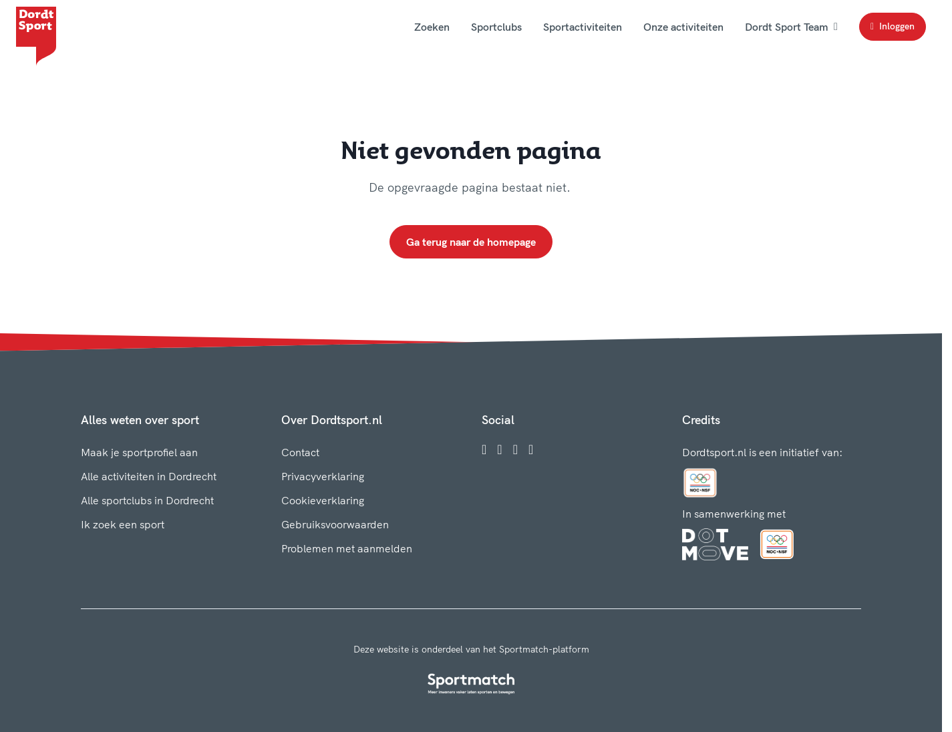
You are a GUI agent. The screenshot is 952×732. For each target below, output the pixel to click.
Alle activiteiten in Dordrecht (148, 476)
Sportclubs (496, 26)
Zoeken (432, 26)
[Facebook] (484, 449)
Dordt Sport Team (791, 26)
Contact (300, 452)
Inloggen (892, 26)
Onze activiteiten (683, 26)
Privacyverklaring (322, 476)
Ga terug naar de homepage (471, 241)
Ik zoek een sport (122, 524)
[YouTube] (530, 449)
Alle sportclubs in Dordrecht (147, 500)
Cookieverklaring (322, 500)
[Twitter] (515, 449)
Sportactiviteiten (582, 26)
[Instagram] (499, 449)
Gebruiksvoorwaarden (335, 524)
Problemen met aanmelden (346, 548)
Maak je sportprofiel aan (139, 452)
